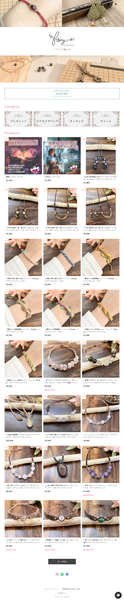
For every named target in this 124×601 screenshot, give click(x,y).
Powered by (62, 597)
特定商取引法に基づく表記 (71, 589)
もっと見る (62, 561)
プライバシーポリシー (51, 589)
